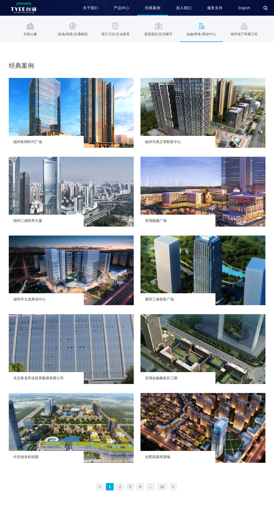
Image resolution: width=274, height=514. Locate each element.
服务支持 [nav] (214, 7)
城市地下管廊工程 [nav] (244, 28)
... (150, 486)
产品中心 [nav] (121, 7)
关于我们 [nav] (90, 7)
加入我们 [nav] (183, 7)
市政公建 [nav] (30, 28)
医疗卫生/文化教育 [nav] (116, 28)
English (244, 7)
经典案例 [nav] (152, 7)
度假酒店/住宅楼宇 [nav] (158, 28)
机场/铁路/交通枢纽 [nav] (73, 28)
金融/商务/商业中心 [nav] (201, 28)
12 (162, 486)
